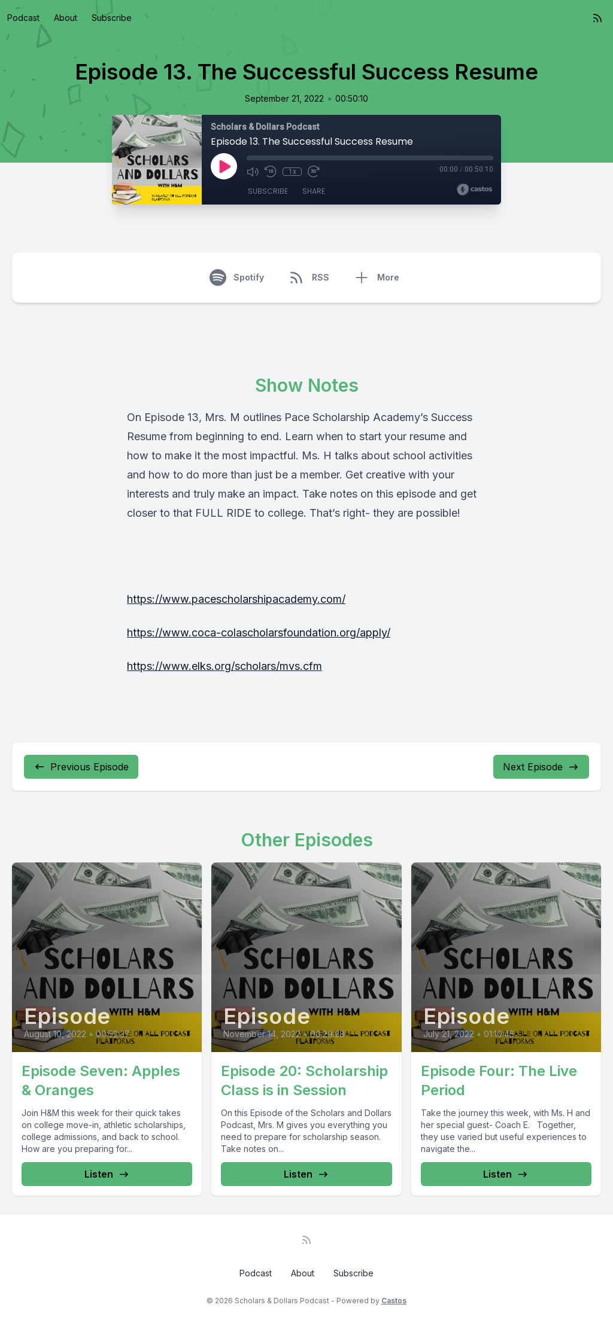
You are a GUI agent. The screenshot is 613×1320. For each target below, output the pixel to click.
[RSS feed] (597, 18)
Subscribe (112, 18)
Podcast (23, 18)
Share (313, 191)
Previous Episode (81, 767)
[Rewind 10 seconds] (271, 172)
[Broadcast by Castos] (474, 190)
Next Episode (541, 767)
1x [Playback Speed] (292, 171)
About (65, 18)
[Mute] (253, 171)
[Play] (224, 166)
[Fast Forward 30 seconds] (314, 172)
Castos (393, 1300)
